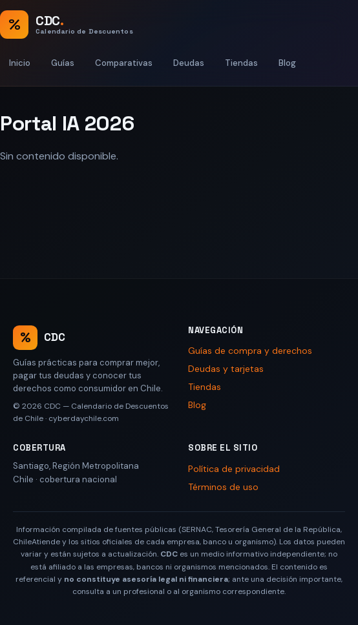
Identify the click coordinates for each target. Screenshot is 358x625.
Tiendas (241, 62)
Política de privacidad (234, 469)
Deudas (188, 62)
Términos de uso (223, 487)
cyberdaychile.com (83, 418)
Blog (287, 62)
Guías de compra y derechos (250, 350)
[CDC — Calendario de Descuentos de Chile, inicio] (66, 24)
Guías (62, 62)
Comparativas (124, 62)
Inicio (19, 62)
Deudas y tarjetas (226, 368)
